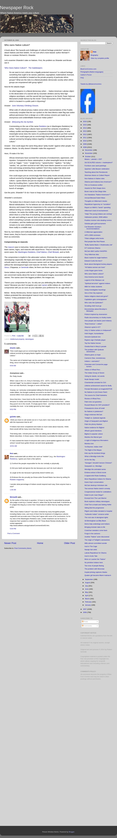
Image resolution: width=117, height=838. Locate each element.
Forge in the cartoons (92, 533)
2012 (85, 134)
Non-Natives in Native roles (95, 178)
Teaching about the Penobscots (96, 172)
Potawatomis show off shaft (95, 408)
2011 (85, 138)
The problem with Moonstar (95, 569)
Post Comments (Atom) (22, 548)
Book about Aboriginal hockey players (98, 264)
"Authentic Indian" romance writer (97, 514)
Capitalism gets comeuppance (96, 299)
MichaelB (13, 497)
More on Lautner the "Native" (95, 559)
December (89, 150)
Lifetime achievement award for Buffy (98, 386)
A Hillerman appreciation (93, 232)
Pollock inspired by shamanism (96, 314)
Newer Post (10, 543)
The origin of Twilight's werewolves (97, 540)
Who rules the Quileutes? (94, 303)
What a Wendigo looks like (94, 456)
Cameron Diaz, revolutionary (95, 358)
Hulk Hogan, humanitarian (94, 333)
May (86, 592)
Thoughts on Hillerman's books (96, 201)
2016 (85, 121)
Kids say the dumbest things (95, 453)
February (88, 602)
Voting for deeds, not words (95, 376)
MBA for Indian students (93, 287)
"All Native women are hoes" (95, 267)
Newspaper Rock (16, 7)
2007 (85, 609)
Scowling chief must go (93, 306)
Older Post (69, 543)
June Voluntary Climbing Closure (25, 106)
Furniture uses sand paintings (95, 166)
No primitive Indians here (94, 562)
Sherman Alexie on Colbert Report (97, 175)
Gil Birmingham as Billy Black (95, 521)
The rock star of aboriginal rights (96, 517)
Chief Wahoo (41, 252)
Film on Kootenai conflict (93, 185)
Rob (14, 336)
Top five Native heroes (93, 343)
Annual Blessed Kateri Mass (95, 198)
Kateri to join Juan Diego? (94, 495)
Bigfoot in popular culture (94, 434)
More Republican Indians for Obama (98, 479)
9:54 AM (13, 366)
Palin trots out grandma (93, 402)
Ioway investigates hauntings (95, 290)
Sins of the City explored (93, 293)
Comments (87, 626)
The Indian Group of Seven (94, 373)
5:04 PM (13, 529)
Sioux (6, 267)
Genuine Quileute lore (93, 337)
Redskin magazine (16, 479)
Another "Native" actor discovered (97, 537)
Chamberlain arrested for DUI (95, 382)
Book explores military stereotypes (97, 501)
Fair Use (83, 659)
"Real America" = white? (93, 324)
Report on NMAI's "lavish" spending (98, 207)
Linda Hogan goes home (93, 270)
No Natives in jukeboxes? (94, 411)
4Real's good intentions (93, 431)
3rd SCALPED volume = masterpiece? (99, 162)
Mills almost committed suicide (96, 543)
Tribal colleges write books (94, 238)
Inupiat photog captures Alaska (96, 572)
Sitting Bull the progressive (94, 508)
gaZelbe (13, 417)
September (89, 579)
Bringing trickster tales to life (95, 527)
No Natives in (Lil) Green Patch (96, 392)
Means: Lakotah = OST (93, 159)
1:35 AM (13, 490)
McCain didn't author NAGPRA (96, 251)
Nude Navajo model (92, 379)
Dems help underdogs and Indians (97, 524)
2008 (85, 147)
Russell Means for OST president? (97, 405)
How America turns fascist (94, 277)
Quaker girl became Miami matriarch (98, 575)
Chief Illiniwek (53, 252)
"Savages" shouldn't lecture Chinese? (98, 463)
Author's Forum (86, 75)
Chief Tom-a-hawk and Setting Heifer (98, 505)
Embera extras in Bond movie (95, 472)
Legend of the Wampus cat (94, 280)
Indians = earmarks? (92, 361)
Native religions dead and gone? (96, 296)
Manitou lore (89, 443)
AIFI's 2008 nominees (92, 235)
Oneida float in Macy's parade (95, 346)
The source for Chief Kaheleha (96, 395)
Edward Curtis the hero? (93, 261)
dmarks (13, 348)
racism (44, 285)
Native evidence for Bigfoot (94, 427)
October (88, 156)
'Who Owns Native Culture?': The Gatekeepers (23, 68)
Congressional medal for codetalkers (98, 492)
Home (40, 543)
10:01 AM (13, 446)
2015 (85, 125)
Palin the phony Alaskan (93, 424)
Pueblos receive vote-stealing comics (98, 220)
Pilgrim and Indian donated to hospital (98, 511)
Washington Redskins (26, 252)
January (88, 605)
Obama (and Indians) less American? (98, 182)
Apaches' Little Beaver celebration (97, 169)
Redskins (42, 126)
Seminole (25, 267)
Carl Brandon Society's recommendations (93, 228)
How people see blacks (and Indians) (98, 321)
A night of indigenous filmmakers (96, 440)
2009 (85, 144)
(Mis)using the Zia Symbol (22, 122)
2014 (85, 128)
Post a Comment (13, 533)
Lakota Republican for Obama (95, 553)
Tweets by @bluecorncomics (90, 84)
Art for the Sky (90, 460)
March (87, 599)
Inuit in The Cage (91, 546)
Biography (94, 55)
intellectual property (17, 339)
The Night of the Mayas (93, 450)
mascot (11, 247)
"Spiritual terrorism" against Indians (97, 283)
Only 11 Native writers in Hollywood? (98, 330)
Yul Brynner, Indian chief (93, 447)
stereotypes (29, 339)
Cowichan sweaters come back (96, 530)
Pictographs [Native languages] (91, 72)
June (87, 589)
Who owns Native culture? (94, 274)
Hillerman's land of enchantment (96, 211)
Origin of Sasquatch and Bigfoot (96, 421)
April (87, 595)
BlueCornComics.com (88, 69)
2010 (85, 141)
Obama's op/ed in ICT (93, 327)
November (89, 153)
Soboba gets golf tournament (95, 223)
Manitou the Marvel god (93, 437)
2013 (85, 131)
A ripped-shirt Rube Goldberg (95, 476)
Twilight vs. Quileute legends (95, 418)
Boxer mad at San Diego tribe (95, 191)
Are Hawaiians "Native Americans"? (98, 195)
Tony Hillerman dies (92, 254)
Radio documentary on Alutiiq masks (98, 317)
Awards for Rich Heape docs (95, 188)
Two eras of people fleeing (94, 566)
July (86, 586)
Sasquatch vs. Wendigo (93, 466)
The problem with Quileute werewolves (94, 350)
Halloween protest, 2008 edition (96, 217)
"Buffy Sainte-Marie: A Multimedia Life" (99, 245)
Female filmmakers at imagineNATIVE (98, 389)
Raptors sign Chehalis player (95, 340)
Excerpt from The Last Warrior (96, 498)
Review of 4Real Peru (93, 399)
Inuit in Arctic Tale (91, 556)
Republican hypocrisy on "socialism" (98, 204)
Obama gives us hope (93, 355)
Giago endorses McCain (93, 415)
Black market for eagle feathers (96, 258)
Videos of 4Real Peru (92, 370)
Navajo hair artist (91, 549)
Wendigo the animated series (95, 469)
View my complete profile (100, 58)
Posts (85, 622)
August (88, 582)
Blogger (71, 832)
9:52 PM (13, 409)
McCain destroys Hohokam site (96, 485)
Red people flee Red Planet (95, 241)
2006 (85, 612)
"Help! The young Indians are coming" (98, 214)
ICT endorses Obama (92, 248)
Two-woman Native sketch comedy (97, 488)
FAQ (82, 78)
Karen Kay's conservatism (94, 482)
